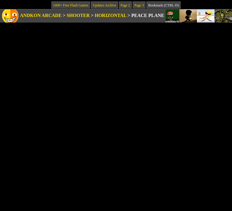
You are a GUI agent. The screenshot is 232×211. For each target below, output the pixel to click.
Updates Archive (104, 5)
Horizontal (110, 15)
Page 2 (125, 5)
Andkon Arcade (41, 15)
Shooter (78, 15)
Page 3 (139, 5)
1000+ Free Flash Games (70, 5)
